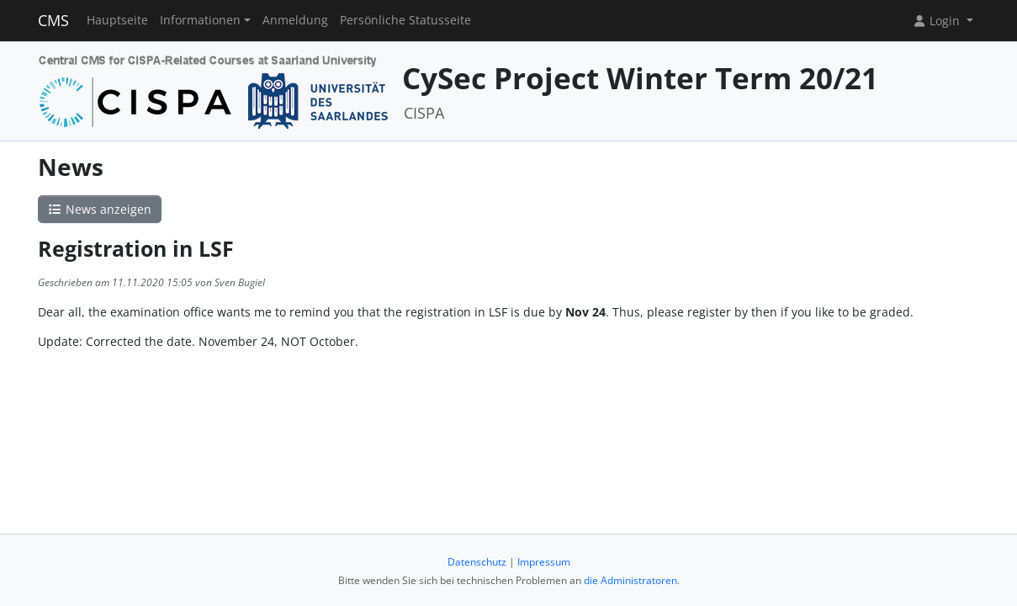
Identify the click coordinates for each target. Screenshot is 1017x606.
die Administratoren (630, 580)
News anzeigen (100, 209)
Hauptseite (117, 20)
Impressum (543, 562)
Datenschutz (477, 562)
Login (938, 21)
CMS (53, 20)
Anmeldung (295, 20)
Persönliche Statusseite (405, 20)
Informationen (200, 20)
